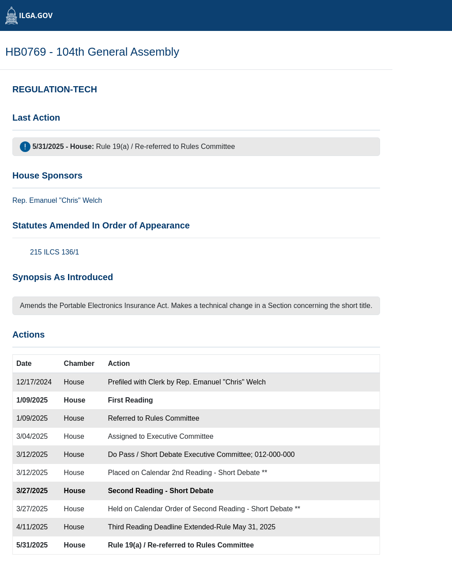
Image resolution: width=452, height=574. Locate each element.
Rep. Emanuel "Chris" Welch (221, 382)
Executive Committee (180, 436)
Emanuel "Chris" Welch (65, 200)
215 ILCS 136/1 (54, 252)
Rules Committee (208, 146)
